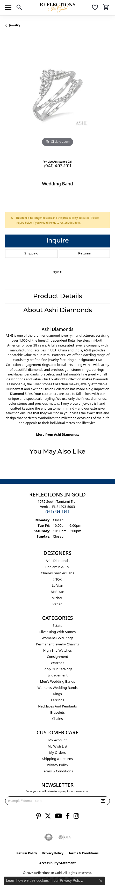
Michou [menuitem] (57, 598)
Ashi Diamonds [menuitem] (57, 560)
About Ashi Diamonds (57, 310)
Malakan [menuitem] (57, 591)
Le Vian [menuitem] (57, 585)
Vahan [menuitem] (57, 604)
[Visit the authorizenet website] (49, 837)
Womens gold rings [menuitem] (58, 638)
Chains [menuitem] (57, 718)
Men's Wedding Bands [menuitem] (57, 681)
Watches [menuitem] (57, 662)
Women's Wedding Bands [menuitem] (57, 687)
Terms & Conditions (57, 771)
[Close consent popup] (100, 880)
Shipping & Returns (57, 758)
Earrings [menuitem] (57, 700)
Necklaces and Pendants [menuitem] (57, 706)
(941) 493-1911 (57, 166)
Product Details (57, 296)
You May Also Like (57, 452)
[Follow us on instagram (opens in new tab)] (76, 816)
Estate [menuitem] (57, 625)
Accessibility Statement (57, 863)
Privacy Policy (57, 765)
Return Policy (26, 853)
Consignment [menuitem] (57, 656)
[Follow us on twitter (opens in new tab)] (48, 816)
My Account (57, 740)
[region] (57, 95)
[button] (19, 8)
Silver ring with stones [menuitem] (57, 631)
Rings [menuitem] (57, 693)
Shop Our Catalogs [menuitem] (57, 669)
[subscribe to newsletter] (103, 801)
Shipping (31, 253)
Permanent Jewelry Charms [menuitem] (57, 644)
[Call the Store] (57, 511)
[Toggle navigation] (8, 7)
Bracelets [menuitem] (57, 712)
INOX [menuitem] (57, 579)
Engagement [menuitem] (57, 675)
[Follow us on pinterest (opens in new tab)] (38, 816)
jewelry (14, 25)
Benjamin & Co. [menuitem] (57, 566)
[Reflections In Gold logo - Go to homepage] (57, 7)
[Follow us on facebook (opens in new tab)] (68, 816)
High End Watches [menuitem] (57, 650)
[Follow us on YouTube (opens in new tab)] (58, 816)
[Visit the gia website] (65, 837)
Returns (84, 253)
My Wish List (57, 746)
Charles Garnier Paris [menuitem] (57, 573)
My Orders (57, 752)
